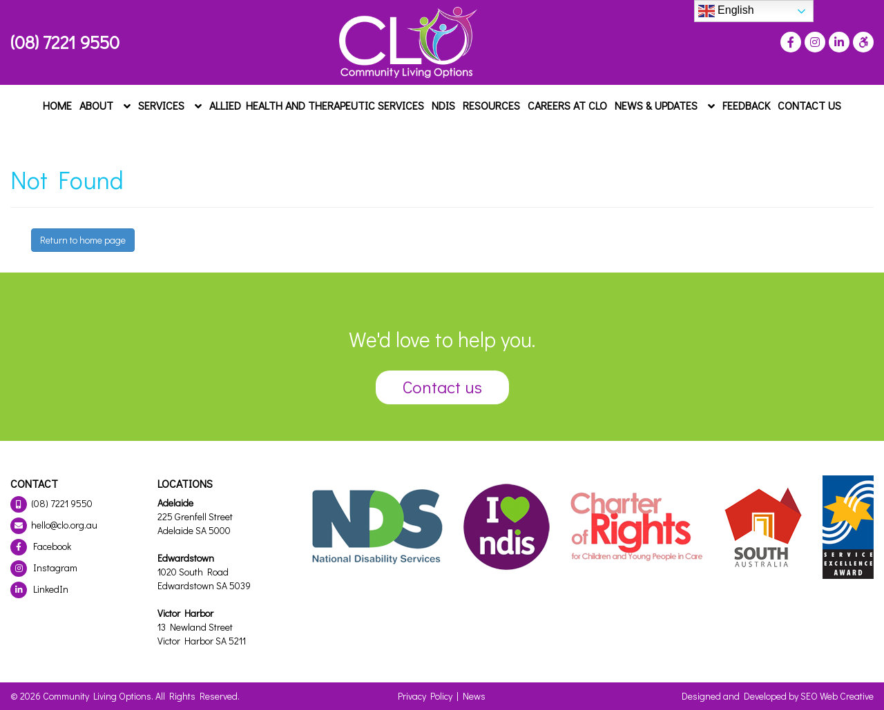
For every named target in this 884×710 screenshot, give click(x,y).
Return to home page (83, 239)
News (474, 695)
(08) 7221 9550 (64, 42)
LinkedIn (39, 588)
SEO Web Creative (837, 695)
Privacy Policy (425, 695)
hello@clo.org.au (53, 524)
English (726, 11)
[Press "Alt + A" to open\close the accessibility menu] (861, 42)
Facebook (40, 546)
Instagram (43, 567)
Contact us (442, 386)
